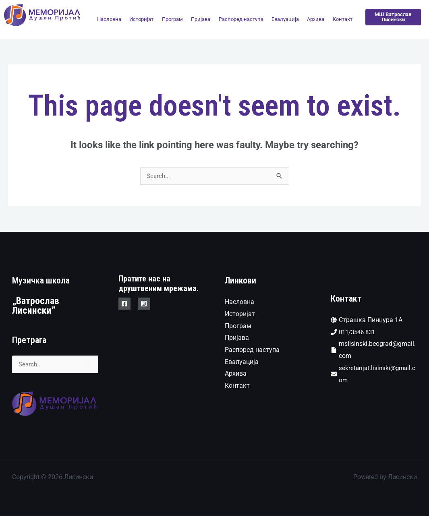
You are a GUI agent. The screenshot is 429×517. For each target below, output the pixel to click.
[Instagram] (144, 304)
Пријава (200, 19)
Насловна (109, 19)
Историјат (141, 19)
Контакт (342, 19)
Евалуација (285, 19)
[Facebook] (124, 304)
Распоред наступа (241, 19)
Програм (172, 19)
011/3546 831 (359, 332)
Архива (315, 19)
